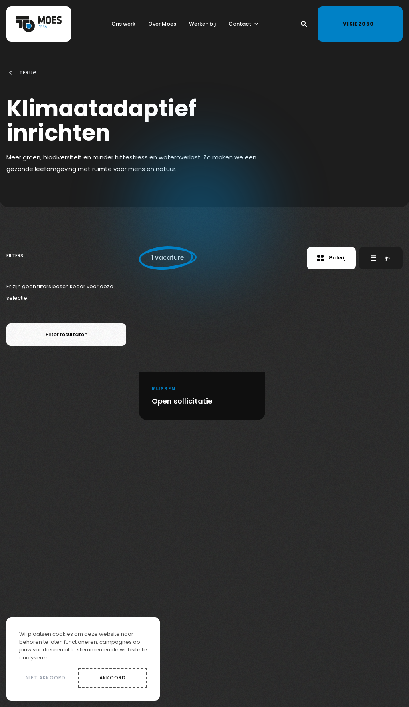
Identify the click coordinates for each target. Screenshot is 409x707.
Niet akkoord (46, 677)
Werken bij (202, 25)
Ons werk (123, 25)
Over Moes (162, 25)
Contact (239, 25)
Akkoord (112, 677)
